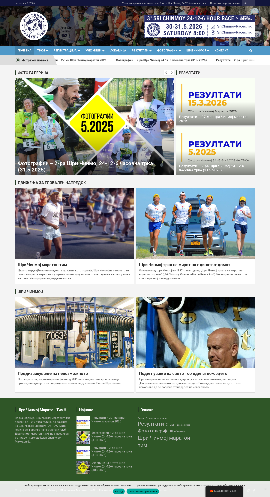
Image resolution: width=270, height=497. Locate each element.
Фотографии (167, 50)
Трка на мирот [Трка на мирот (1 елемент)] (183, 425)
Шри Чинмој (196, 50)
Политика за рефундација (225, 3)
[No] (265, 489)
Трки (41, 50)
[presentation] (166, 73)
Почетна (25, 50)
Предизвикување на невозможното (53, 373)
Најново (86, 410)
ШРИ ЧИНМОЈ (30, 291)
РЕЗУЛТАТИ (189, 73)
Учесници (93, 50)
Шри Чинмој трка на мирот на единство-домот (184, 264)
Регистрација (65, 50)
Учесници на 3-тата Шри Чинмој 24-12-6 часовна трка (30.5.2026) (112, 466)
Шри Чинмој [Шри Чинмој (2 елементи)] (177, 431)
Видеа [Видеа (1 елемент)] (141, 418)
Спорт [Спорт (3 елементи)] (170, 424)
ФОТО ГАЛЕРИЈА (33, 73)
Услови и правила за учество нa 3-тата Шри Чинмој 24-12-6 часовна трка (164, 3)
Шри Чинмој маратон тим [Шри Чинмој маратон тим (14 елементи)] (164, 442)
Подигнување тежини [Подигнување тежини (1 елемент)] (156, 418)
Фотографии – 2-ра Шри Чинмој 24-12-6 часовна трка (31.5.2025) (168, 60)
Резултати (140, 50)
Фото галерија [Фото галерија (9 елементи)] (153, 431)
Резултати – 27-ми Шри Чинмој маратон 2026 (81, 60)
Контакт (221, 50)
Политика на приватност (142, 491)
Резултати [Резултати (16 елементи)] (151, 424)
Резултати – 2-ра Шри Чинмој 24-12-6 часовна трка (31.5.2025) (211, 168)
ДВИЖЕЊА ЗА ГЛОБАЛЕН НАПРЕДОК (52, 183)
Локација (118, 50)
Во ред (119, 491)
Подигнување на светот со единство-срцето (183, 373)
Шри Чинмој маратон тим (42, 264)
